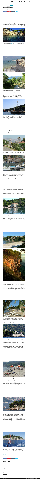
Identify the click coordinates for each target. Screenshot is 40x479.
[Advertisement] (14, 17)
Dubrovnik (12, 43)
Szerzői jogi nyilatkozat (28, 478)
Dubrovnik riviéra (6, 7)
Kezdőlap (4, 6)
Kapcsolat (36, 478)
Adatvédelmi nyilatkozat (32, 478)
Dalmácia (6, 6)
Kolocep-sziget (9, 7)
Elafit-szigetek (4, 454)
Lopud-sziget (12, 7)
